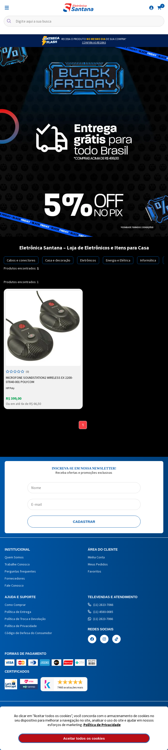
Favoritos (94, 571)
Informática (148, 260)
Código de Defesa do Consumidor (28, 633)
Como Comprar (15, 605)
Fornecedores (15, 578)
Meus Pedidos (98, 564)
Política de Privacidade (102, 724)
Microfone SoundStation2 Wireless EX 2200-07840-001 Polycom (39, 379)
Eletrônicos (88, 260)
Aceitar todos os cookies (84, 738)
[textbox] (84, 21)
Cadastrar (84, 522)
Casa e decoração (57, 260)
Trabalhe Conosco (17, 564)
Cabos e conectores (21, 260)
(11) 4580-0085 (100, 612)
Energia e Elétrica (118, 260)
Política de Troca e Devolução (25, 619)
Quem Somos (14, 557)
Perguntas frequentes (20, 571)
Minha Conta (96, 557)
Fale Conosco (14, 585)
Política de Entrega (18, 612)
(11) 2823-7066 (100, 605)
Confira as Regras (94, 42)
